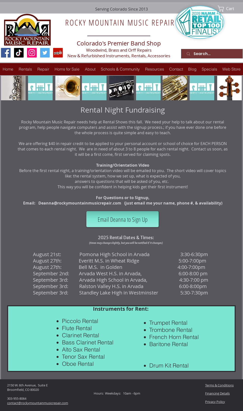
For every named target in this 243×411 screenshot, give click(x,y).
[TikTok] (19, 53)
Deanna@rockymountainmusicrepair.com (79, 203)
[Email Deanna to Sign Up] (122, 219)
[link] (229, 9)
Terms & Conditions (219, 385)
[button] (43, 69)
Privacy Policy (215, 401)
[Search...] (213, 53)
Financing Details (217, 393)
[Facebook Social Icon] (6, 53)
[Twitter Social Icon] (45, 53)
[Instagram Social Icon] (32, 53)
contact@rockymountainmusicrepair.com (37, 403)
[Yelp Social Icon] (58, 53)
